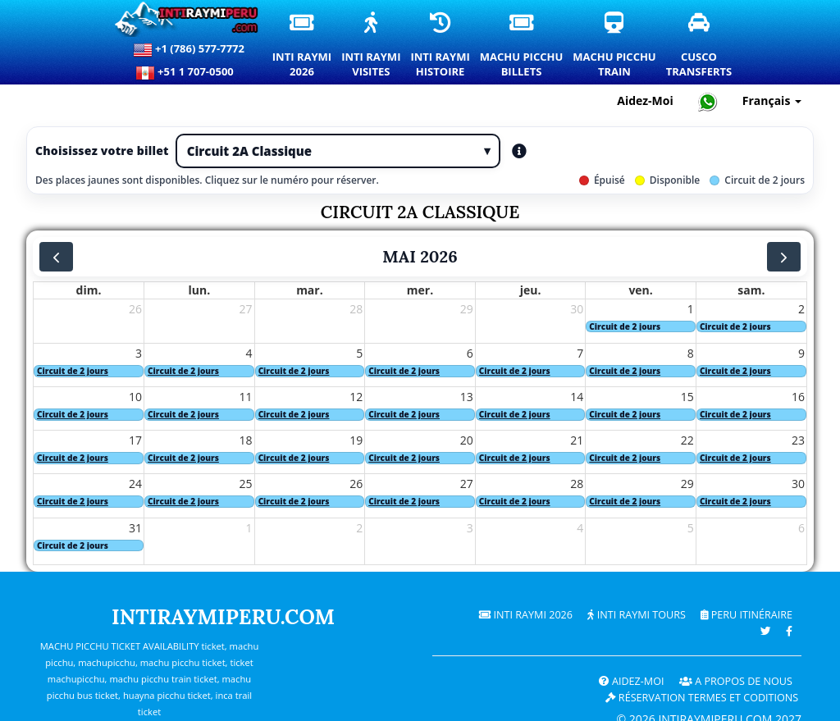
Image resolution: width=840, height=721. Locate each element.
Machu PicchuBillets (522, 46)
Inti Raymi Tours (636, 615)
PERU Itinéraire (746, 615)
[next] (784, 257)
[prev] (56, 257)
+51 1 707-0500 (188, 73)
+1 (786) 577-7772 (188, 50)
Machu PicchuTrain (615, 46)
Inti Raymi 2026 (526, 615)
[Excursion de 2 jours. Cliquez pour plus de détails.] (641, 327)
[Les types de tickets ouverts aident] (519, 151)
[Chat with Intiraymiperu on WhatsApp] (708, 101)
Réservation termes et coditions (702, 698)
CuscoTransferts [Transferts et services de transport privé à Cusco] (700, 46)
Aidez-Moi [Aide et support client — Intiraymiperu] (645, 100)
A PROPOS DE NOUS (735, 681)
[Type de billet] (338, 151)
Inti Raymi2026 (302, 46)
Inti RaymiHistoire (440, 46)
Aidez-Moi (631, 681)
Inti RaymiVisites (371, 46)
